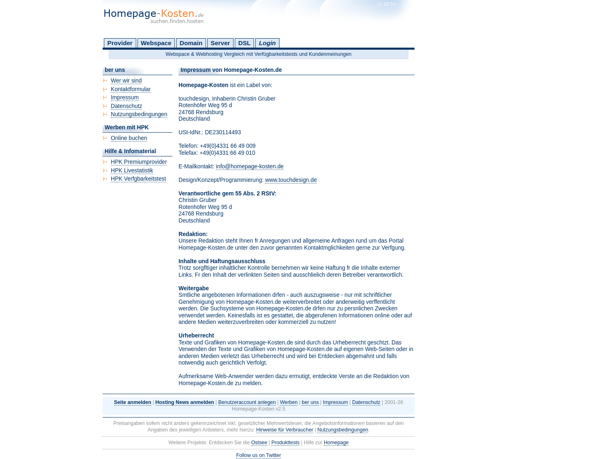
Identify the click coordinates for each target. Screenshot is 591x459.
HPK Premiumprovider (139, 162)
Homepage (336, 442)
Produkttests (285, 442)
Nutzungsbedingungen (139, 114)
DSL (244, 42)
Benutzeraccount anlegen (247, 402)
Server (220, 42)
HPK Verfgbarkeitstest (138, 179)
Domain (191, 42)
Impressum (125, 97)
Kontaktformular (131, 89)
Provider (120, 42)
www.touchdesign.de (291, 180)
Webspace (156, 42)
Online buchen (129, 138)
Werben (289, 402)
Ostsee (259, 442)
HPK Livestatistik (132, 171)
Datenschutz (126, 106)
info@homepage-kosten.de (250, 166)
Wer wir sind (126, 81)
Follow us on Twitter (258, 455)
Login (267, 42)
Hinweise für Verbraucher (284, 430)
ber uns (310, 402)
